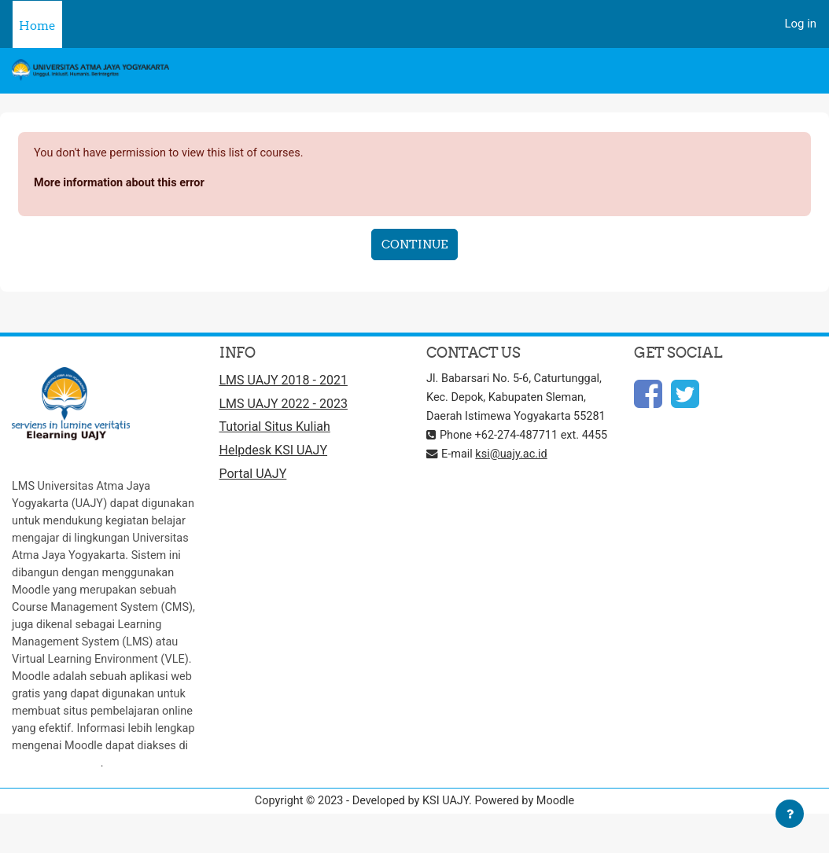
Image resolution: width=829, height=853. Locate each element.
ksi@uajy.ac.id (514, 493)
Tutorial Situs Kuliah (274, 429)
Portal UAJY (253, 477)
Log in (801, 24)
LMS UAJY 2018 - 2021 (283, 381)
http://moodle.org (57, 799)
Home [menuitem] (37, 25)
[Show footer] (790, 814)
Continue (414, 245)
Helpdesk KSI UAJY (273, 454)
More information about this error (122, 183)
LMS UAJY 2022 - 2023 (283, 406)
